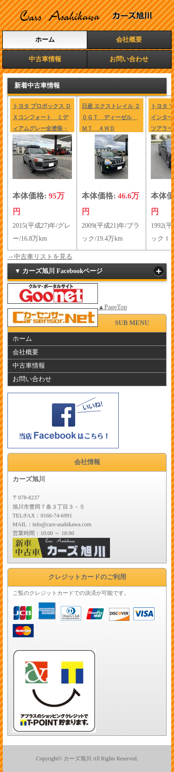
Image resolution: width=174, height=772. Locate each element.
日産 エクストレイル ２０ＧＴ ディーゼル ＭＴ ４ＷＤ (111, 117)
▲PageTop (112, 307)
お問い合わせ (129, 59)
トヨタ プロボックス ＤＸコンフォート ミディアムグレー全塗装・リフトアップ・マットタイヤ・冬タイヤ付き (42, 128)
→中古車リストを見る (39, 256)
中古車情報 (45, 59)
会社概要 (129, 39)
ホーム (45, 39)
